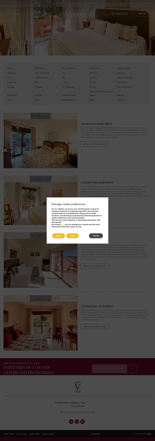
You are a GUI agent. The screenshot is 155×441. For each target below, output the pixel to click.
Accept (58, 236)
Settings (96, 236)
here (62, 224)
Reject (72, 236)
